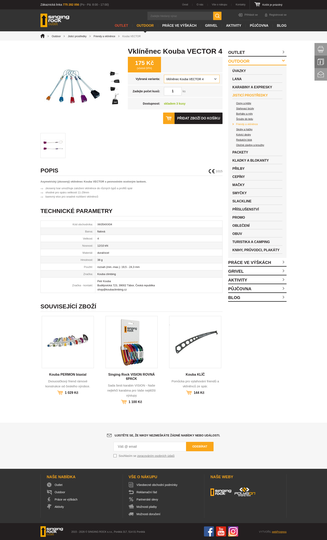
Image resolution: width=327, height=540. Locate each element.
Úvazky (239, 71)
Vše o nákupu (219, 4)
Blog (282, 25)
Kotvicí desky (243, 134)
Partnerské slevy (147, 499)
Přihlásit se (251, 14)
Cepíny (238, 177)
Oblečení (241, 225)
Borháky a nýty (244, 113)
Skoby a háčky (244, 129)
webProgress (279, 531)
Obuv (237, 234)
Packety (240, 152)
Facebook (209, 531)
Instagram (233, 531)
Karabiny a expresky (252, 87)
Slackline (242, 201)
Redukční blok (244, 139)
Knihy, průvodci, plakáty (255, 250)
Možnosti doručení (148, 514)
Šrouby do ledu (244, 119)
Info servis (320, 62)
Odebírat (199, 446)
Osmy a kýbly (243, 103)
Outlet (121, 25)
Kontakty (240, 4)
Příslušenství (245, 209)
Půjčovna (259, 25)
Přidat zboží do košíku (198, 118)
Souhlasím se (147, 456)
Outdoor (145, 25)
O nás (200, 4)
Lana (236, 79)
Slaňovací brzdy (245, 108)
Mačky (238, 185)
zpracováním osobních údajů (156, 456)
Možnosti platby (147, 506)
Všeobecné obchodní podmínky (157, 485)
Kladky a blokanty (250, 160)
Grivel (211, 25)
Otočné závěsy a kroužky (250, 145)
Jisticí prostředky (77, 36)
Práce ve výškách (179, 25)
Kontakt (320, 74)
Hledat (217, 16)
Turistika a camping (251, 242)
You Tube (221, 531)
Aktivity (233, 25)
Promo (238, 217)
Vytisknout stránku (320, 49)
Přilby (238, 168)
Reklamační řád (147, 492)
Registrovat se (278, 14)
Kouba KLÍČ (195, 374)
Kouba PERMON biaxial (68, 374)
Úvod (185, 4)
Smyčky (239, 193)
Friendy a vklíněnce (104, 36)
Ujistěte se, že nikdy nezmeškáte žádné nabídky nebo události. (167, 435)
